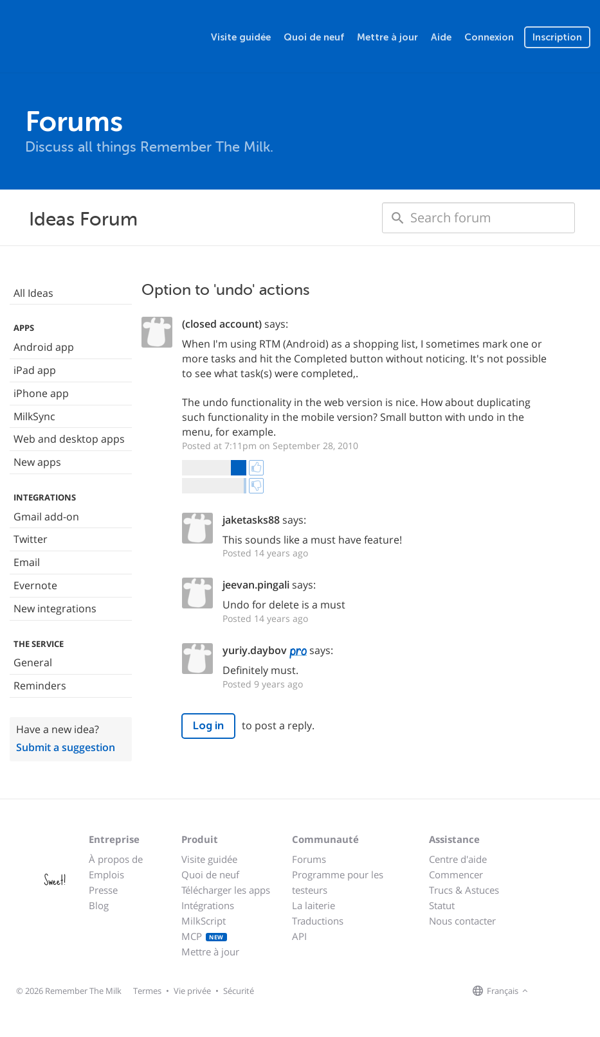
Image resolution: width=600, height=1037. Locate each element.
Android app (44, 347)
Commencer (456, 874)
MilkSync (34, 416)
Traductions (317, 920)
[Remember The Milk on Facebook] (549, 991)
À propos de (116, 859)
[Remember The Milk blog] (583, 991)
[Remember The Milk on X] (567, 991)
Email (27, 562)
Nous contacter (462, 920)
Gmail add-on (46, 517)
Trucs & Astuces (464, 889)
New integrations (55, 608)
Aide (441, 37)
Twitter (31, 539)
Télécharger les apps (225, 889)
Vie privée (192, 991)
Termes (147, 991)
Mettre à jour (387, 37)
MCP (204, 936)
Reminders (40, 685)
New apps (37, 462)
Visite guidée (241, 37)
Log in (208, 726)
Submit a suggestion (65, 747)
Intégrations (207, 905)
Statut (442, 905)
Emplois (106, 874)
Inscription (557, 37)
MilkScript (203, 920)
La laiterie (313, 905)
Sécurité (238, 991)
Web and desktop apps (69, 439)
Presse (103, 889)
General (33, 662)
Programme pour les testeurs (337, 882)
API (299, 936)
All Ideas (33, 293)
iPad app (35, 370)
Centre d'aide (458, 859)
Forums (309, 859)
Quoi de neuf (314, 37)
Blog (99, 905)
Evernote (35, 585)
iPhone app (41, 393)
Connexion (489, 37)
